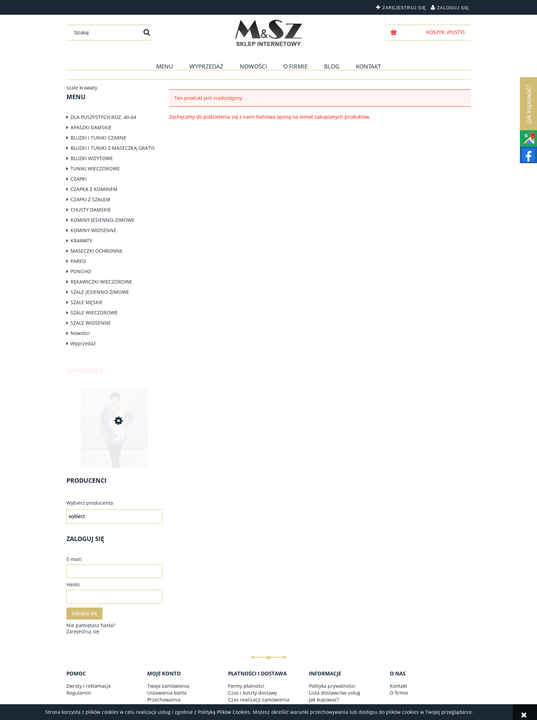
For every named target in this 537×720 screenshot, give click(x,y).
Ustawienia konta (167, 692)
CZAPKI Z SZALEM (90, 199)
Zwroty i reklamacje (88, 686)
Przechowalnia (163, 699)
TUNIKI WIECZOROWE (95, 168)
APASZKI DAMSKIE (91, 127)
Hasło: (73, 584)
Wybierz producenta (89, 503)
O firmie (399, 692)
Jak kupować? (324, 699)
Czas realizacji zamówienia (258, 699)
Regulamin (78, 692)
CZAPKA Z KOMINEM (94, 189)
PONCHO (81, 271)
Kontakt (398, 686)
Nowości (80, 333)
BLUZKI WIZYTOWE (92, 158)
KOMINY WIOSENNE (93, 230)
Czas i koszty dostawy (252, 692)
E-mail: (74, 559)
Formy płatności (246, 686)
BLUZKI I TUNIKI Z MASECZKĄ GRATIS (113, 148)
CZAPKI (79, 179)
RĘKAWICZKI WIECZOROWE (101, 281)
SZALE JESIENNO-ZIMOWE (100, 292)
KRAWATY (81, 240)
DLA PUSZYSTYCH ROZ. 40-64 (103, 117)
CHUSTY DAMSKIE (91, 209)
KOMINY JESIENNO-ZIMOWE (103, 220)
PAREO (78, 261)
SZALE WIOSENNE (91, 323)
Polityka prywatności (332, 686)
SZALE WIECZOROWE (94, 312)
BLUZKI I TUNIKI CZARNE (98, 137)
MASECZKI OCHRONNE (97, 251)
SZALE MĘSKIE (87, 302)
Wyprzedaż (83, 343)
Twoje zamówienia (168, 686)
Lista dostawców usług (334, 692)
